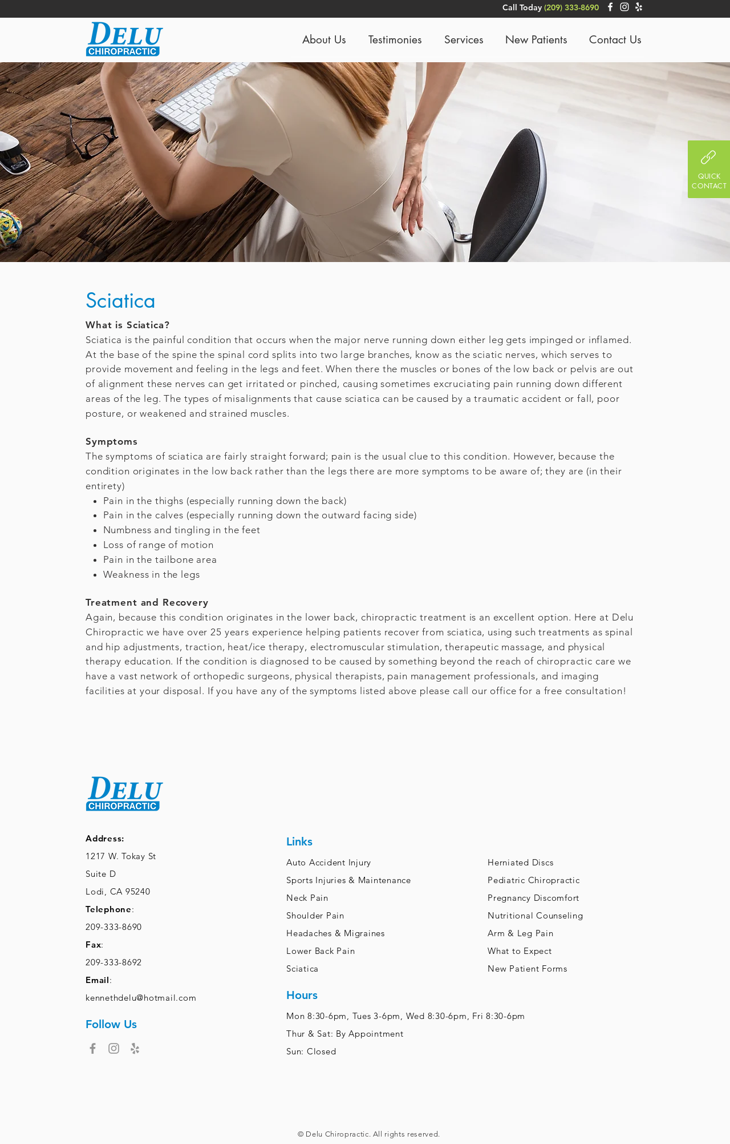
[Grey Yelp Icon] (135, 1048)
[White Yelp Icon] (638, 7)
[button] (709, 169)
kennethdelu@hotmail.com (141, 997)
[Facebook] (93, 1048)
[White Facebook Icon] (610, 7)
